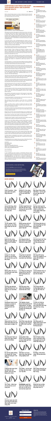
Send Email (8, 144)
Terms (7, 418)
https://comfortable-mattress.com (21, 140)
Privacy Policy (10, 418)
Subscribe (25, 417)
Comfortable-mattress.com (15, 36)
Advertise (14, 418)
